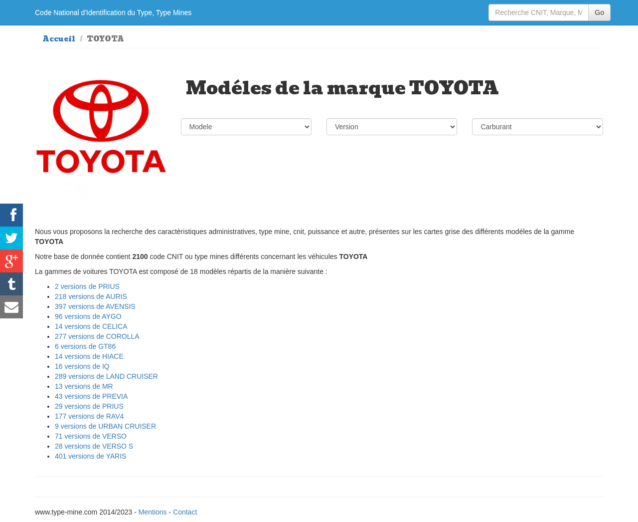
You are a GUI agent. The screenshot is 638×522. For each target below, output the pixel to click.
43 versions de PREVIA (91, 396)
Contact (185, 512)
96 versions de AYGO (88, 316)
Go (599, 12)
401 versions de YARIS (90, 456)
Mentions (153, 512)
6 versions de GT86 (85, 346)
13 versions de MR (84, 386)
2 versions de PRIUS (87, 286)
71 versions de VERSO (91, 436)
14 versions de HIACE (89, 356)
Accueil (58, 38)
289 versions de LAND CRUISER (106, 376)
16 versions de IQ (82, 366)
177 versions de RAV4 (89, 416)
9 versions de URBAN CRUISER (105, 426)
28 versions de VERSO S (94, 446)
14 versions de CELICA (91, 326)
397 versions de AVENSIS (95, 306)
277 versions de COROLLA (97, 336)
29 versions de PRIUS (89, 406)
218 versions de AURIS (91, 296)
